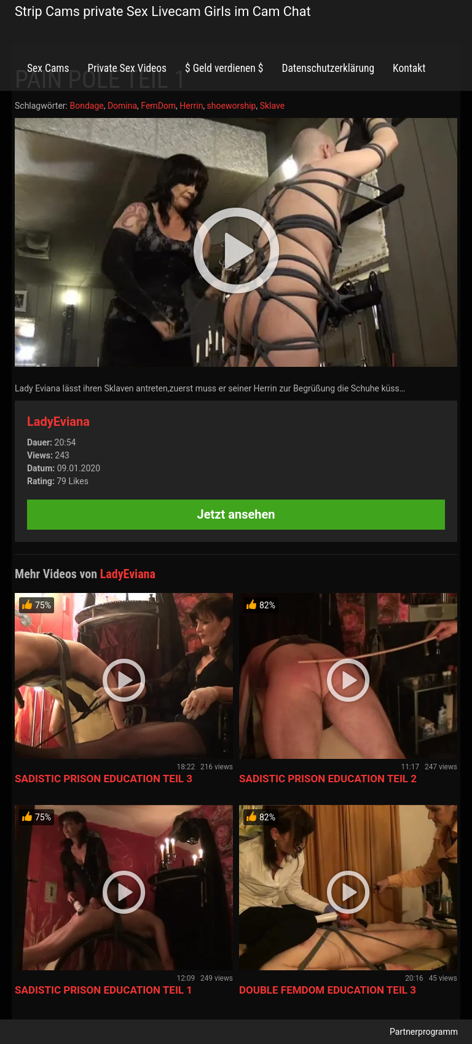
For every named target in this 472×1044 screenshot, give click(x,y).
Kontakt (409, 68)
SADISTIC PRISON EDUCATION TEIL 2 (328, 778)
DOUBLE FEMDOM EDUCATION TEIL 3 (327, 990)
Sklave (272, 106)
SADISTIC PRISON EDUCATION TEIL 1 (103, 990)
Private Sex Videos (127, 68)
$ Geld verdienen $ (224, 68)
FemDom (158, 106)
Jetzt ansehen (236, 514)
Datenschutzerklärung (327, 68)
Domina (122, 106)
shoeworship (231, 106)
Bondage (86, 106)
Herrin (191, 106)
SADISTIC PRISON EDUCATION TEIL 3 (103, 778)
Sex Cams (48, 68)
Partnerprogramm (424, 1032)
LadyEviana (58, 421)
